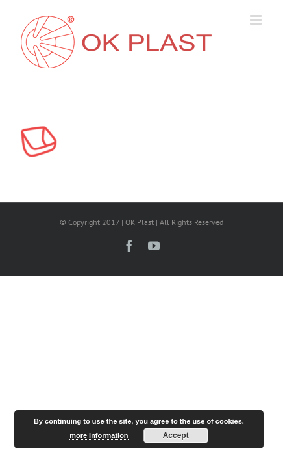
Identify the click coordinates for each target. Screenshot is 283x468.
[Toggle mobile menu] (257, 20)
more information (98, 435)
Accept (176, 435)
